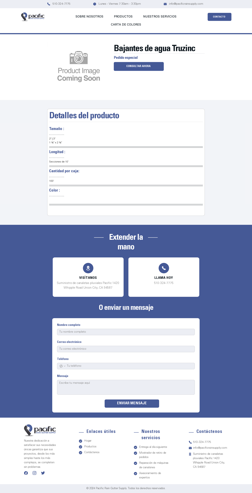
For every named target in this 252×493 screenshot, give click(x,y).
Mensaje (62, 376)
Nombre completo (68, 325)
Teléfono (63, 359)
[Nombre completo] (125, 332)
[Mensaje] (126, 387)
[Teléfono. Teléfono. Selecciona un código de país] (62, 366)
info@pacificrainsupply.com (186, 4)
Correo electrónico (69, 342)
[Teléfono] (88, 268)
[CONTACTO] (219, 17)
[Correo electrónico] (125, 349)
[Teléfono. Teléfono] (129, 366)
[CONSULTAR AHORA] (139, 66)
